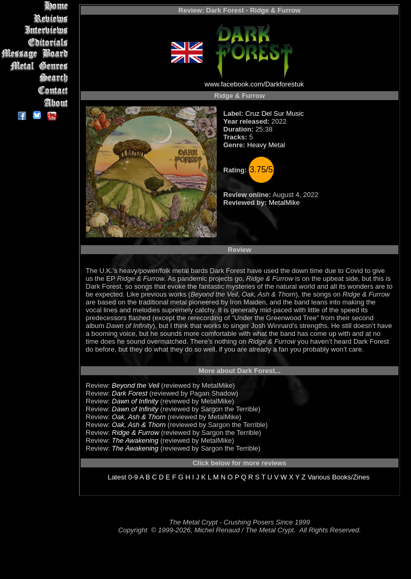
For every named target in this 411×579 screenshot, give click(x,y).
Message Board (36, 54)
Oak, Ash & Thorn (139, 417)
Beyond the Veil (136, 385)
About (36, 102)
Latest (117, 477)
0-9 (133, 477)
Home (36, 6)
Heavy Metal (266, 145)
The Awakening (135, 440)
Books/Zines (351, 477)
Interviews (36, 30)
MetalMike (284, 202)
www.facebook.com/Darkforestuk (254, 84)
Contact (36, 90)
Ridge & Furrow (135, 432)
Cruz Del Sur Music (274, 113)
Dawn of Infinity (135, 401)
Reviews (36, 18)
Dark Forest (130, 393)
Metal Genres (36, 66)
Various (318, 477)
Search (36, 78)
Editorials (36, 42)
